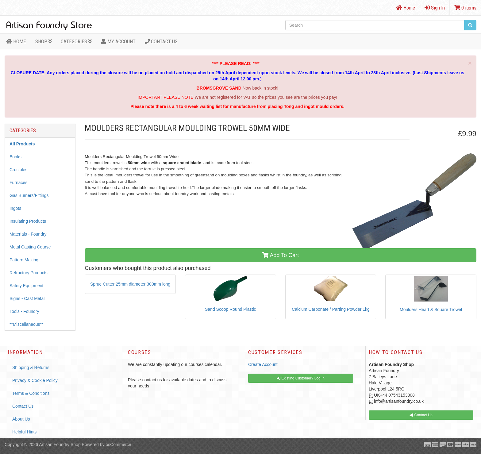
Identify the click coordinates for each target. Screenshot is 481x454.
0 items (465, 8)
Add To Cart (280, 255)
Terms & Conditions (30, 393)
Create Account (263, 364)
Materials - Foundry (28, 234)
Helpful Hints (24, 431)
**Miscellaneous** (27, 324)
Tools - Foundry (24, 311)
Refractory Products (29, 272)
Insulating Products (28, 221)
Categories (76, 41)
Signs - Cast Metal (27, 298)
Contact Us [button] (421, 415)
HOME (16, 41)
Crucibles (18, 169)
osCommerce (118, 444)
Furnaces (18, 182)
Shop (43, 41)
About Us (21, 419)
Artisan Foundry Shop (59, 444)
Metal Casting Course (30, 246)
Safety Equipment (27, 285)
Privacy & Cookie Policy (35, 380)
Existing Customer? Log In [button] (301, 378)
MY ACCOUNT (118, 41)
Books (15, 156)
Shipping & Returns (30, 367)
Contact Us (161, 41)
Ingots (15, 208)
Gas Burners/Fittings (29, 195)
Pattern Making (24, 259)
